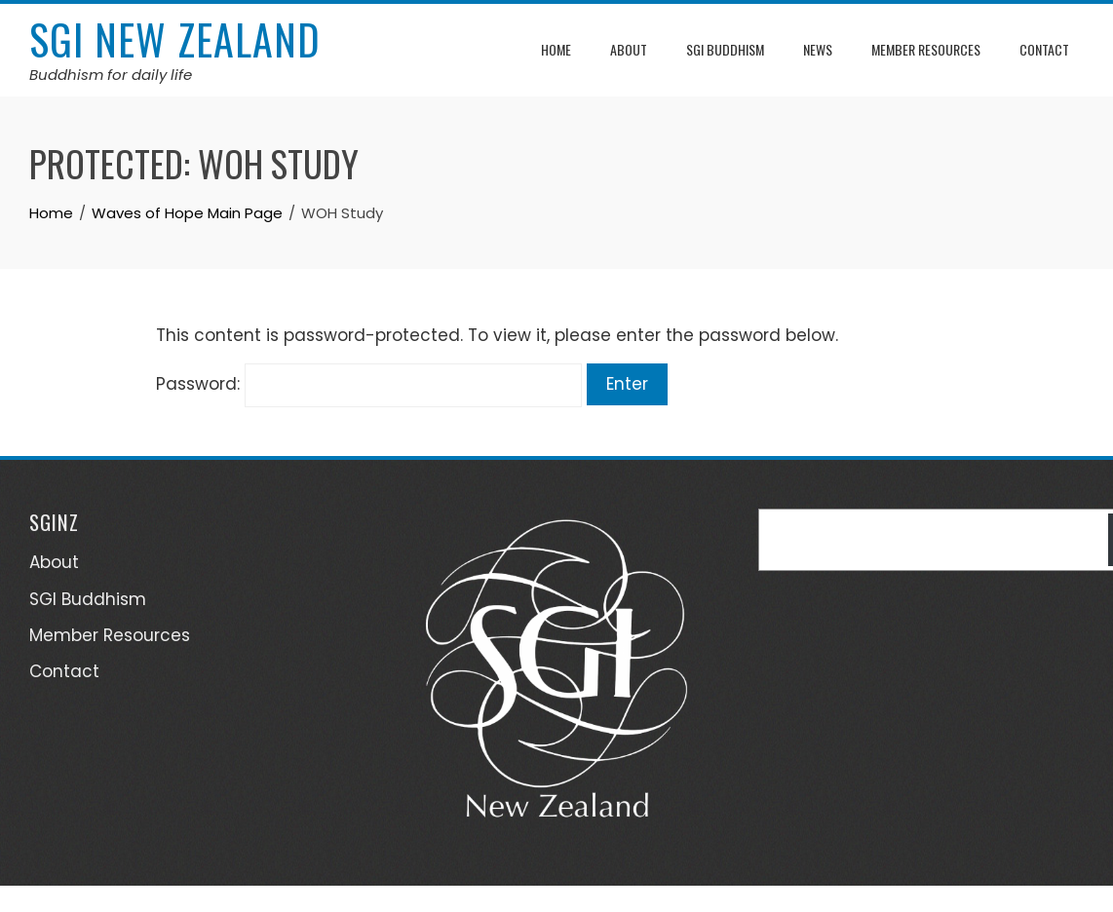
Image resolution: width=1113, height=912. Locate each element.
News (817, 49)
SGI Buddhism (725, 49)
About (628, 49)
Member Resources (925, 49)
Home (556, 49)
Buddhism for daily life (110, 74)
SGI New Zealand (175, 39)
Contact (1044, 49)
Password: (369, 384)
